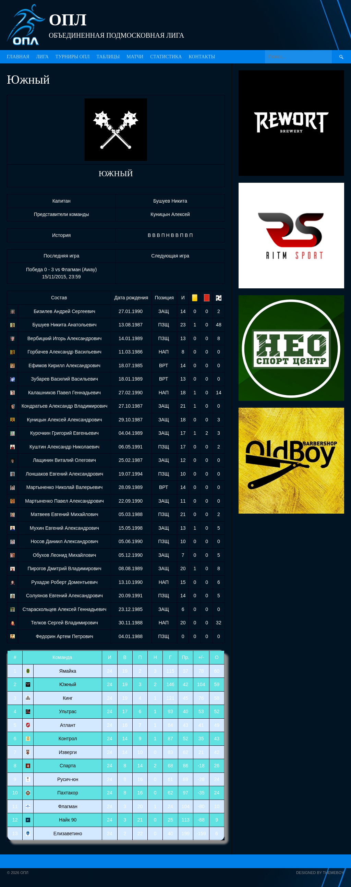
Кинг (68, 698)
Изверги (67, 752)
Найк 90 (67, 820)
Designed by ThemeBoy (320, 873)
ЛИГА (42, 56)
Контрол (68, 738)
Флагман (67, 806)
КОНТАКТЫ (202, 56)
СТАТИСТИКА (166, 56)
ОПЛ (67, 20)
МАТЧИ (134, 56)
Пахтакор (67, 792)
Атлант (67, 725)
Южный (67, 684)
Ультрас (67, 711)
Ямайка (67, 671)
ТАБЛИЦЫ (108, 56)
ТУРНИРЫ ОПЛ (73, 56)
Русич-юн (67, 779)
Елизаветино (67, 833)
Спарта (68, 765)
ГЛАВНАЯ (18, 56)
